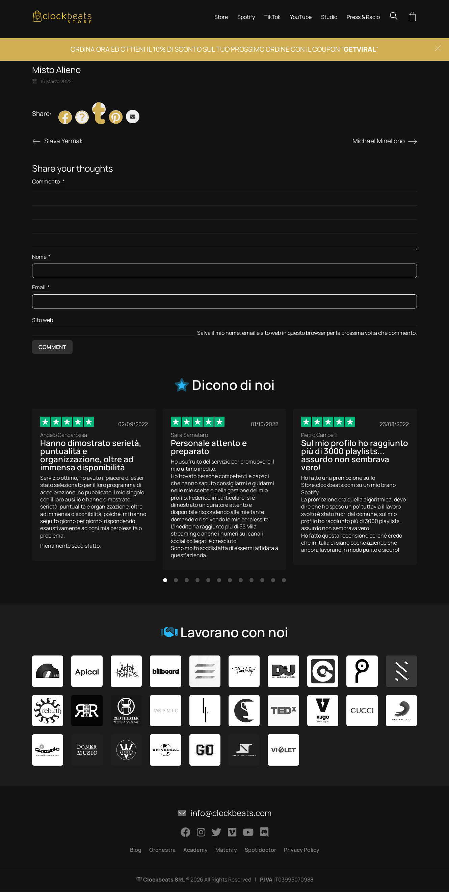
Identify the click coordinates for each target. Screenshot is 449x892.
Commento (48, 181)
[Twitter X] (82, 117)
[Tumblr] (99, 109)
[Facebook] (65, 117)
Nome (41, 257)
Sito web (42, 320)
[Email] (132, 116)
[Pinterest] (116, 117)
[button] (165, 580)
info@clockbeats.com (224, 813)
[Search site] (393, 16)
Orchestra (162, 849)
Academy (195, 849)
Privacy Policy (301, 849)
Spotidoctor (260, 849)
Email (41, 287)
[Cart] (412, 17)
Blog (135, 849)
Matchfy (226, 849)
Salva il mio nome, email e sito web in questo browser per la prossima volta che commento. (307, 333)
